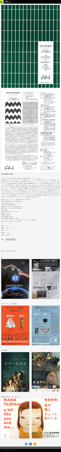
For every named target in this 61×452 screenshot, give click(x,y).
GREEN (7, 234)
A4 (6, 230)
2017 (7, 225)
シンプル (7, 232)
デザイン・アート (9, 228)
